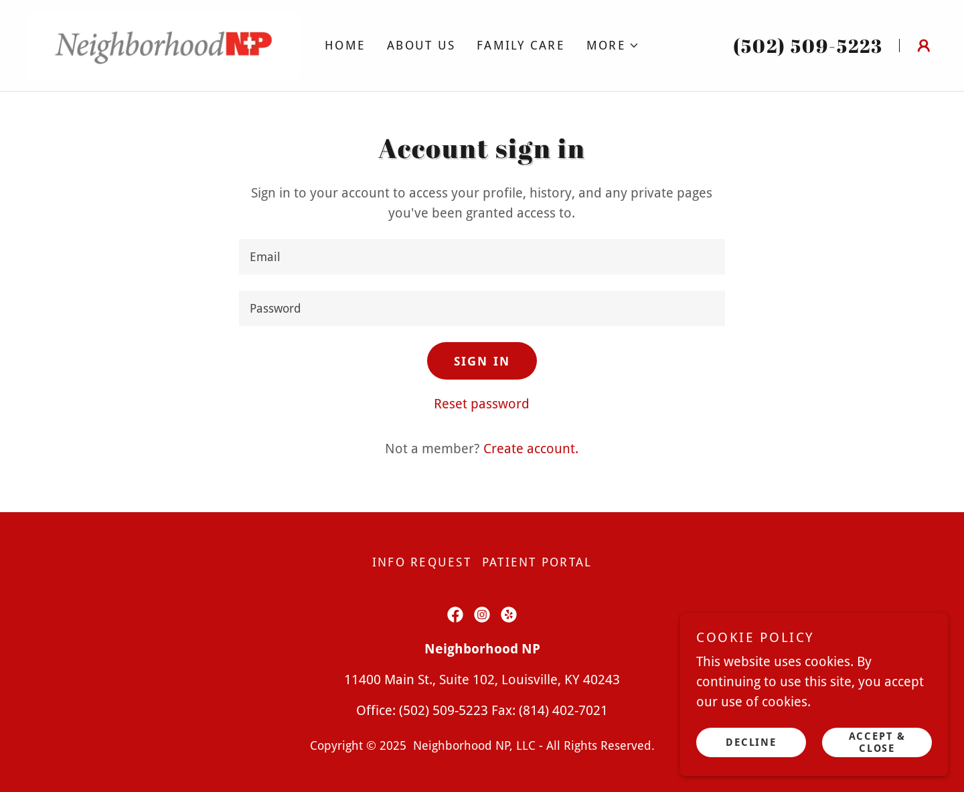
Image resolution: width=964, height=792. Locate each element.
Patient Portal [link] (537, 562)
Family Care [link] (521, 45)
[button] (612, 45)
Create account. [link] (530, 449)
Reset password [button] (482, 404)
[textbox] (481, 256)
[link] (163, 44)
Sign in (482, 361)
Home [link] (345, 45)
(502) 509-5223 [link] (808, 45)
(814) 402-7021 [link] (563, 710)
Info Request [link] (421, 562)
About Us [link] (421, 45)
